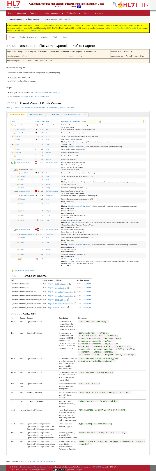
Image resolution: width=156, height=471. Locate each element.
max (22, 187)
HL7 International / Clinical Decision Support (35, 466)
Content (12, 37)
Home (10, 13)
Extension (49, 132)
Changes (99, 13)
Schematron (48, 461)
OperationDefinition (21, 124)
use (22, 179)
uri (47, 129)
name (18, 136)
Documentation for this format (22, 270)
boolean (48, 152)
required (83, 141)
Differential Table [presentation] (36, 114)
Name (13, 121)
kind (18, 144)
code (47, 139)
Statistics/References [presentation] (72, 114)
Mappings (44, 37)
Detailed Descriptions (28, 37)
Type (47, 121)
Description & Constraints (70, 121)
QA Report (33, 469)
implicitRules (20, 129)
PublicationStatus (74, 141)
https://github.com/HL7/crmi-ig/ (124, 28)
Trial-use (23, 56)
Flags (37, 121)
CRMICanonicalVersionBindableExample (45, 92)
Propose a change (74, 469)
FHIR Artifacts (73, 13)
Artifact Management (54, 13)
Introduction (21, 13)
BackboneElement (52, 162)
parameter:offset (24, 190)
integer (48, 184)
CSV (32, 461)
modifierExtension (22, 132)
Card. (43, 121)
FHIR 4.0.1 (95, 466)
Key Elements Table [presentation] (17, 114)
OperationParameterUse (76, 181)
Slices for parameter (23, 162)
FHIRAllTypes (73, 222)
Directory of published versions (32, 30)
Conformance (35, 13)
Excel (39, 461)
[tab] (17, 114)
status (18, 139)
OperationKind (73, 146)
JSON (65, 37)
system (18, 152)
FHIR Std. (87, 283)
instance (19, 159)
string (48, 136)
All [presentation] (85, 114)
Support (88, 13)
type (17, 155)
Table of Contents (20, 469)
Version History (44, 469)
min (22, 184)
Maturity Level (74, 56)
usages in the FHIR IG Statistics (35, 96)
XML (55, 37)
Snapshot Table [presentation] (53, 114)
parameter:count (24, 229)
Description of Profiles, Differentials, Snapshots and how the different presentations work (39, 107)
